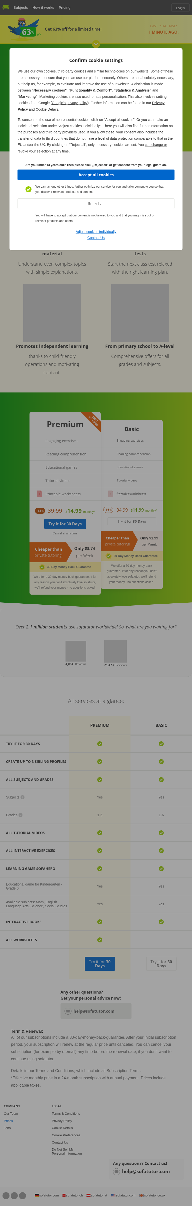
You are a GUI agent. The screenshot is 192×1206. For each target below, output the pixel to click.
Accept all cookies (96, 175)
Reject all (96, 203)
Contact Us (95, 238)
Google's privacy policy (70, 103)
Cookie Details (47, 109)
